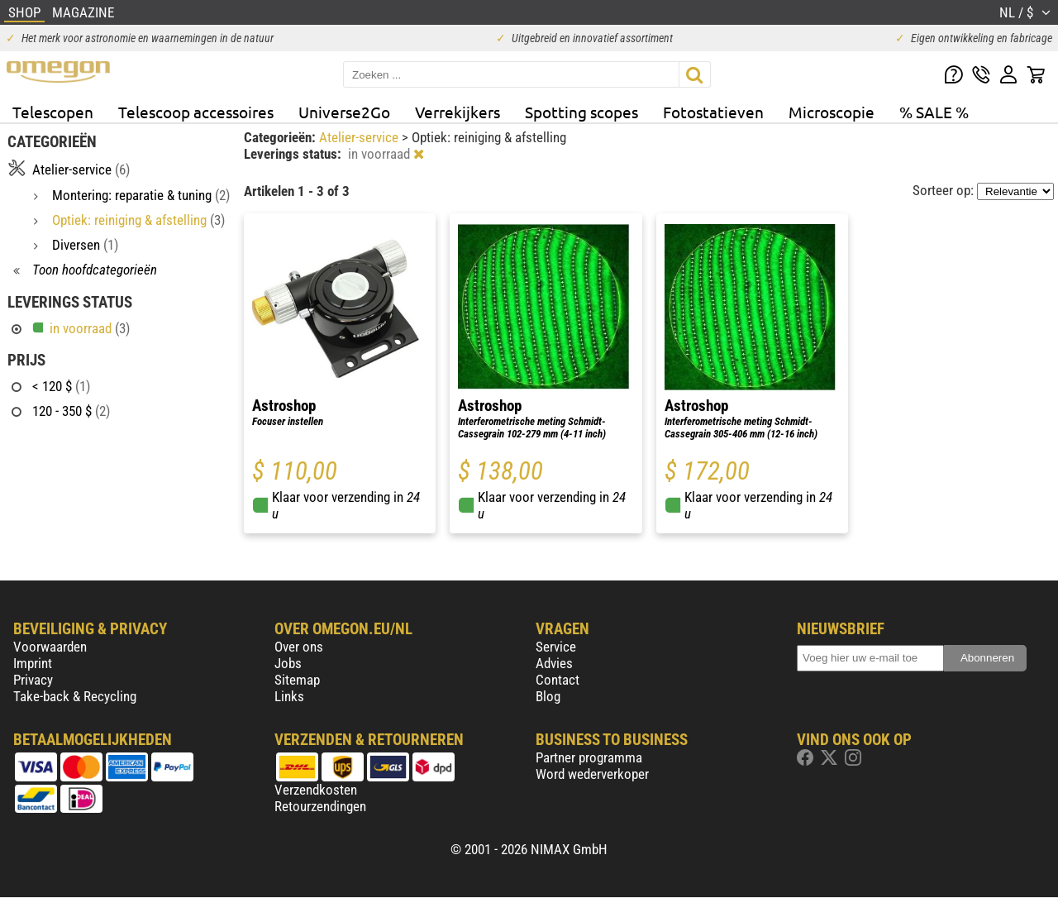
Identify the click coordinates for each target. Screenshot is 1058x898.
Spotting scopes (581, 112)
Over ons (298, 646)
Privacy (33, 679)
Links (289, 696)
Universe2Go (344, 112)
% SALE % (934, 112)
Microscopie (832, 112)
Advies (554, 663)
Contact (557, 679)
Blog (548, 696)
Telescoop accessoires (196, 112)
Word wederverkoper (592, 774)
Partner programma (589, 757)
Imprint (32, 663)
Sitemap (297, 679)
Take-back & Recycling (74, 696)
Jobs (288, 663)
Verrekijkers (457, 112)
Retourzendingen (320, 806)
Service (556, 646)
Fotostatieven (713, 112)
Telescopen (52, 112)
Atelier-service (360, 137)
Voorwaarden (50, 646)
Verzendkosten (315, 789)
